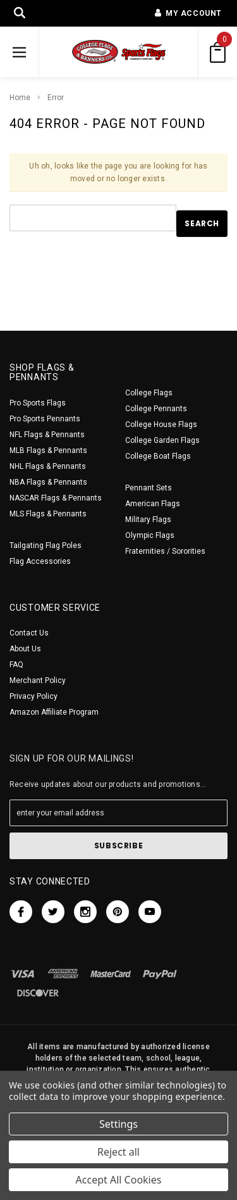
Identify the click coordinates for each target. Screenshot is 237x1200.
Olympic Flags (149, 535)
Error (55, 97)
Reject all (118, 1152)
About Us (25, 648)
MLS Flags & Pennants (48, 513)
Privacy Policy (33, 696)
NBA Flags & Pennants (48, 482)
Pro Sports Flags (37, 403)
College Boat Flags (158, 456)
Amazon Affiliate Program (54, 712)
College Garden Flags (162, 440)
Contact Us (29, 633)
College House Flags (161, 424)
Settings (118, 1124)
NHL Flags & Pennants (47, 466)
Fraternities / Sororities (165, 551)
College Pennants (156, 408)
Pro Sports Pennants (44, 418)
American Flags (152, 503)
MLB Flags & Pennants (48, 450)
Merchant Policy (37, 680)
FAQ (16, 664)
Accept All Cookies (119, 1180)
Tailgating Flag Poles (45, 545)
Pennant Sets (148, 487)
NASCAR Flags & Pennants (55, 498)
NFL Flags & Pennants (47, 434)
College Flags (149, 392)
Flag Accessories (40, 561)
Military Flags (148, 519)
